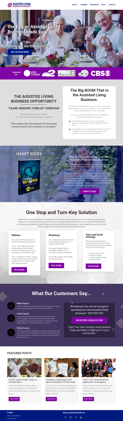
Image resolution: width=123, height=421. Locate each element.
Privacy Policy (12, 418)
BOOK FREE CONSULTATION (89, 320)
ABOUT (74, 5)
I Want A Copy (89, 191)
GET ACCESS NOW (20, 52)
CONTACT (112, 5)
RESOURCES (94, 5)
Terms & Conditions (13, 416)
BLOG (104, 5)
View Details (19, 270)
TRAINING (83, 5)
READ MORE (14, 399)
